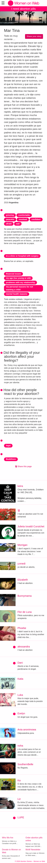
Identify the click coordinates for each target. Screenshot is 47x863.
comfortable (24, 215)
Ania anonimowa (27, 729)
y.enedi (21, 563)
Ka (19, 780)
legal (8, 445)
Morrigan (22, 545)
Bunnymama (25, 595)
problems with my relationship (20, 282)
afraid (9, 224)
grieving (10, 215)
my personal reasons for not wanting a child (19, 288)
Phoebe (22, 628)
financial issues (13, 274)
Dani (20, 662)
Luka (20, 695)
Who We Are (7, 838)
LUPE (21, 817)
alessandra (24, 646)
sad (18, 224)
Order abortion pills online (34, 839)
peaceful (10, 219)
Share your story (34, 36)
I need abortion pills (23, 8)
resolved (23, 219)
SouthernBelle (25, 764)
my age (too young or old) (18, 278)
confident (36, 219)
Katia (20, 678)
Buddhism (11, 459)
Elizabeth (23, 579)
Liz (19, 799)
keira (20, 486)
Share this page (23, 466)
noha (20, 745)
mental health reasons (16, 294)
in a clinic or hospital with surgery (22, 256)
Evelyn (21, 713)
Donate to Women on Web (11, 851)
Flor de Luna (25, 612)
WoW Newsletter (33, 850)
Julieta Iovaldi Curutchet (31, 526)
